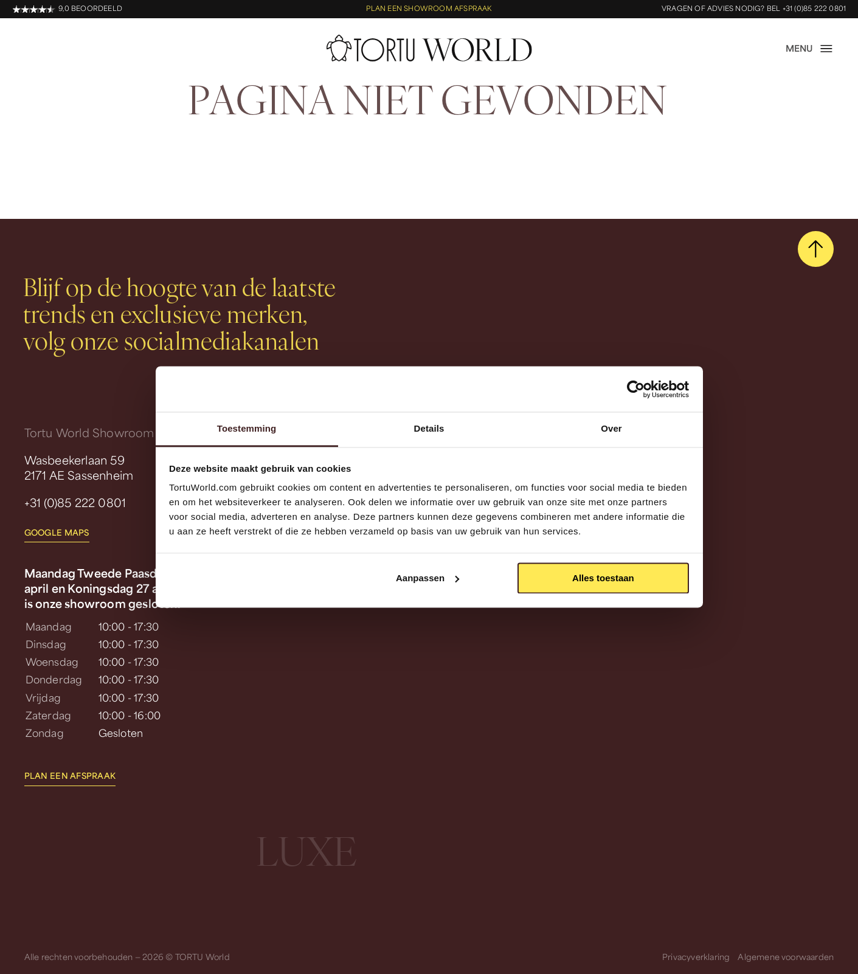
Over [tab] (611, 428)
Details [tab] (429, 428)
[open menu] (810, 49)
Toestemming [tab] (247, 428)
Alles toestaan (603, 578)
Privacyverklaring (696, 957)
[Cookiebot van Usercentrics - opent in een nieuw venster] (636, 389)
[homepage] (429, 48)
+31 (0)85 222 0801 (75, 502)
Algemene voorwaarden (786, 957)
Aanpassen (427, 578)
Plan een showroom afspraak (428, 8)
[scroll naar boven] (816, 249)
